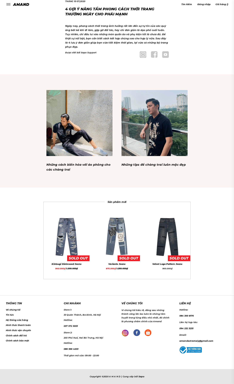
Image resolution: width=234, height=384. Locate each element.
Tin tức (10, 315)
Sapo (141, 376)
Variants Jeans (117, 264)
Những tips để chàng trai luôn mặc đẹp (153, 164)
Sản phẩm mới (117, 202)
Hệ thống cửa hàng (17, 320)
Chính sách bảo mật (17, 340)
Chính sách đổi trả (16, 335)
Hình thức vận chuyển (18, 330)
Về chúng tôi (13, 309)
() (221, 4)
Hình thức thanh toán (18, 325)
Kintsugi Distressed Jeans (66, 264)
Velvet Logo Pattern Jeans (167, 264)
